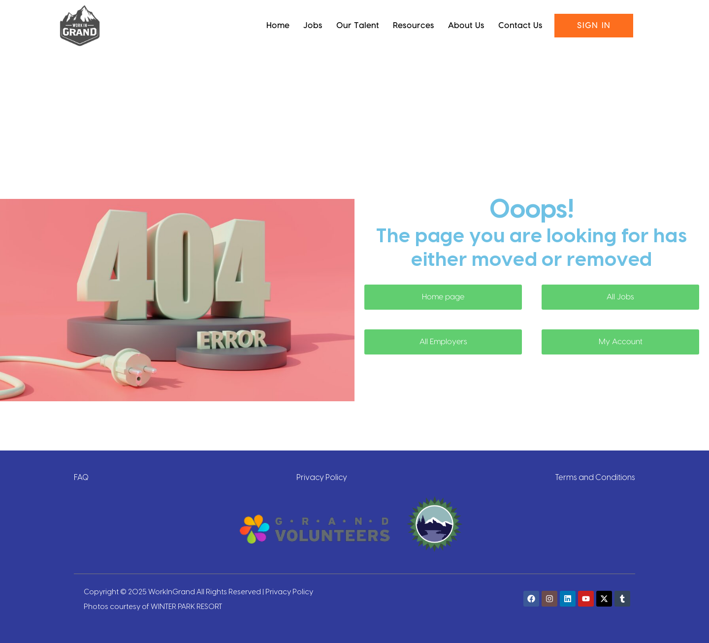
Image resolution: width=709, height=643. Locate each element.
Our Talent (357, 26)
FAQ (81, 476)
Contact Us (520, 26)
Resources (413, 26)
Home (278, 26)
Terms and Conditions (595, 476)
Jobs (312, 26)
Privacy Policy (321, 476)
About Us (466, 26)
